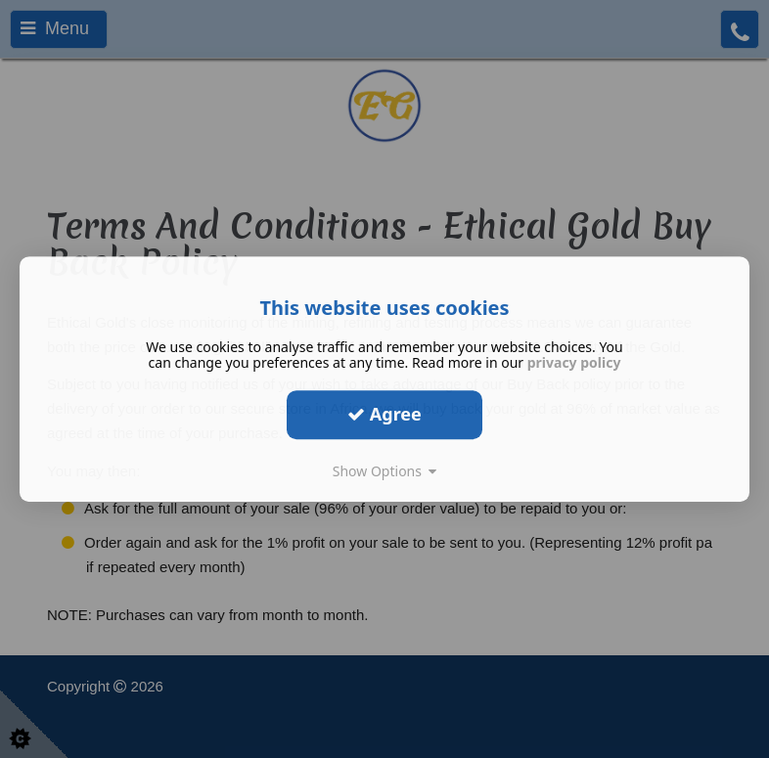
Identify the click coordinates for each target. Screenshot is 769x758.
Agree (384, 413)
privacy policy (574, 362)
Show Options (385, 471)
